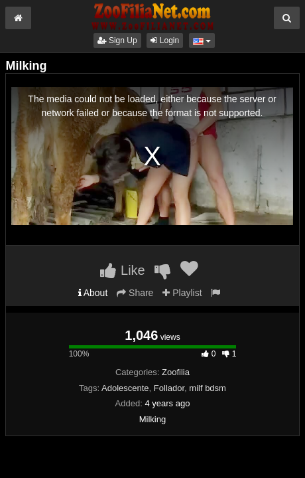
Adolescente (125, 388)
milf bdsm (207, 388)
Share (135, 292)
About (93, 292)
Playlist (182, 292)
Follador (169, 388)
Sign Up (117, 40)
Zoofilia (176, 372)
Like (122, 270)
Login (165, 40)
